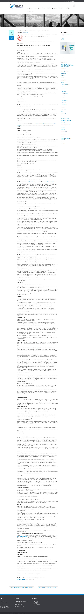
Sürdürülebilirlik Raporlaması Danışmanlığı (66, 139)
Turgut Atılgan (64, 104)
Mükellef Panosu (64, 122)
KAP (63, 37)
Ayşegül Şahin (64, 89)
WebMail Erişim (71, 1)
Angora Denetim (25, 32)
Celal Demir (64, 91)
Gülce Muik (63, 106)
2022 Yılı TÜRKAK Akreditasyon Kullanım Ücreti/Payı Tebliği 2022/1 (21, 587)
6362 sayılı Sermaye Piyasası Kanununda (33, 188)
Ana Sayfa (35, 601)
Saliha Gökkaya (64, 100)
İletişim (62, 111)
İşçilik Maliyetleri (64, 115)
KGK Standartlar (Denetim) (67, 35)
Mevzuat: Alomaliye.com (13, 612)
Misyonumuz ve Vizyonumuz (66, 120)
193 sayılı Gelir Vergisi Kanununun (37, 348)
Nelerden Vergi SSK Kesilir (65, 124)
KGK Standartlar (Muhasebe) (67, 33)
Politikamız (63, 127)
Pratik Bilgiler (63, 129)
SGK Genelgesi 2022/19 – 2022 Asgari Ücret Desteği (47, 587)
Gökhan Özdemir (65, 93)
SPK (63, 39)
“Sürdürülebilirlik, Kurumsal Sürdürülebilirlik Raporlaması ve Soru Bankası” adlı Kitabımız (67, 65)
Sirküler (62, 136)
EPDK (63, 38)
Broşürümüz (63, 75)
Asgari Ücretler (63, 73)
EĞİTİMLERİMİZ (63, 80)
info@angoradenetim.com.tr (21, 1)
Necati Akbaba (64, 98)
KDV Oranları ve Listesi (65, 118)
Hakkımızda (35, 602)
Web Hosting (23, 612)
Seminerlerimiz (63, 133)
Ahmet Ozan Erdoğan (65, 84)
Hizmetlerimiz (63, 109)
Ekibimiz (62, 82)
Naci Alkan (63, 95)
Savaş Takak (64, 102)
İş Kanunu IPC (63, 113)
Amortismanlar (63, 68)
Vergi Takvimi (63, 143)
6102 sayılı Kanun (31, 181)
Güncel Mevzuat (36, 604)
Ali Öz (63, 86)
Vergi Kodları (63, 141)
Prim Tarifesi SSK (64, 131)
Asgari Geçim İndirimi (64, 71)
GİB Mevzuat (64, 36)
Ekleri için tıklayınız (21, 579)
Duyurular (62, 77)
